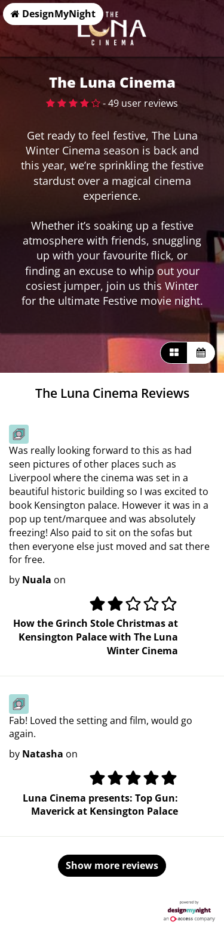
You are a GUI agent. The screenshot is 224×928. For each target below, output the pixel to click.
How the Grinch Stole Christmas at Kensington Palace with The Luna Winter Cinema (95, 637)
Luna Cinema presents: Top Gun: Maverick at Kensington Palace (100, 804)
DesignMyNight (53, 13)
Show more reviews (112, 865)
